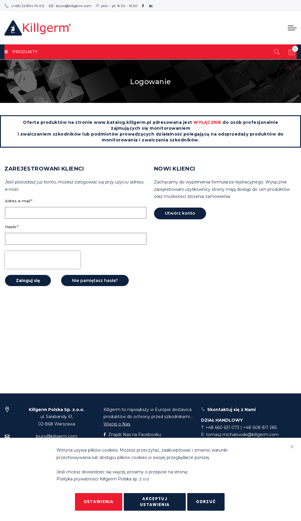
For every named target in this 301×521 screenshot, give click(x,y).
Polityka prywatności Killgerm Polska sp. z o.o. (103, 479)
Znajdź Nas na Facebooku (132, 434)
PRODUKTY (21, 51)
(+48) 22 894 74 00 (24, 6)
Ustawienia (99, 502)
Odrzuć (206, 502)
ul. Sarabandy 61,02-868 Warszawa (56, 417)
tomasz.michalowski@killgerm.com (242, 434)
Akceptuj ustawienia (155, 501)
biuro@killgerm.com (70, 6)
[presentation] (42, 260)
